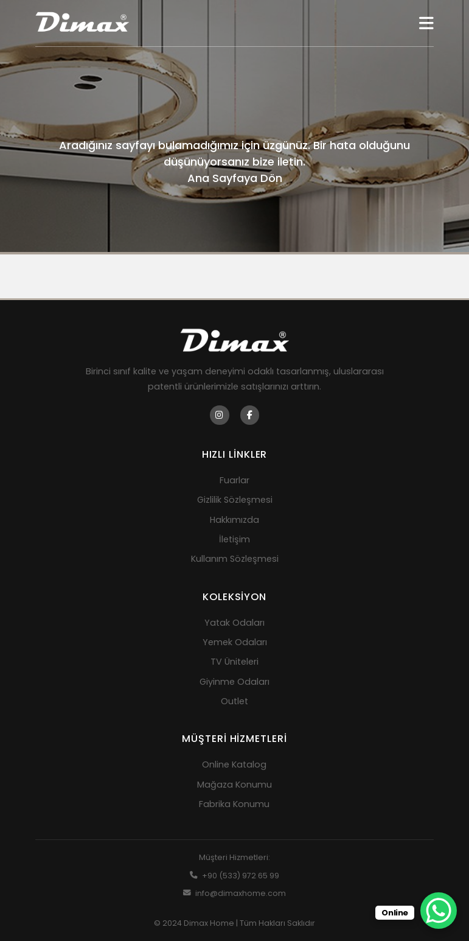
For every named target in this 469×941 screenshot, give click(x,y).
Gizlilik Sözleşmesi (235, 500)
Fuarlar (234, 480)
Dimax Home (209, 923)
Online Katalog (234, 764)
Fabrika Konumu (234, 804)
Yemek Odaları (235, 642)
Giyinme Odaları (234, 682)
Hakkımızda (234, 520)
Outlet (234, 701)
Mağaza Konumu (234, 784)
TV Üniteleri (234, 662)
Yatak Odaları (234, 623)
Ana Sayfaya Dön (234, 178)
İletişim (234, 539)
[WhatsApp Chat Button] (438, 910)
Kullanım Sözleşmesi (235, 559)
